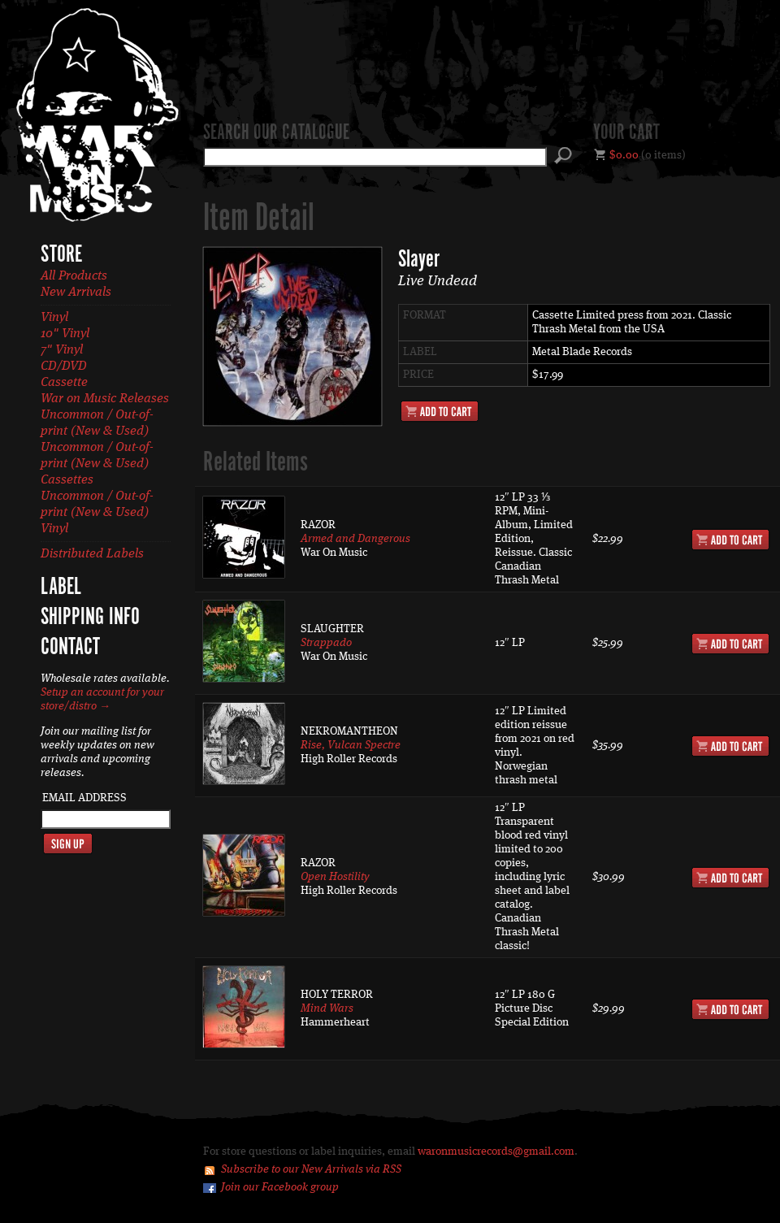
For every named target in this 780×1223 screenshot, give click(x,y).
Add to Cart (439, 411)
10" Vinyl (65, 333)
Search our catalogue (276, 133)
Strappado (326, 642)
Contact (70, 647)
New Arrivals (76, 292)
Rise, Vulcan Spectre (351, 745)
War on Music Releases (105, 398)
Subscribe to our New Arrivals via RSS (311, 1169)
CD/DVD (64, 366)
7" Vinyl (62, 350)
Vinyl (54, 317)
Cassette (64, 382)
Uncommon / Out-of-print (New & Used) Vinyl (97, 513)
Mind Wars (327, 1008)
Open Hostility (335, 877)
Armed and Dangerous (355, 538)
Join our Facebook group (280, 1187)
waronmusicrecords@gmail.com (496, 1151)
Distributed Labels (92, 554)
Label (61, 587)
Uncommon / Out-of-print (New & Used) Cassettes (97, 464)
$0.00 (624, 155)
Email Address (84, 798)
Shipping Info (90, 617)
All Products (74, 276)
